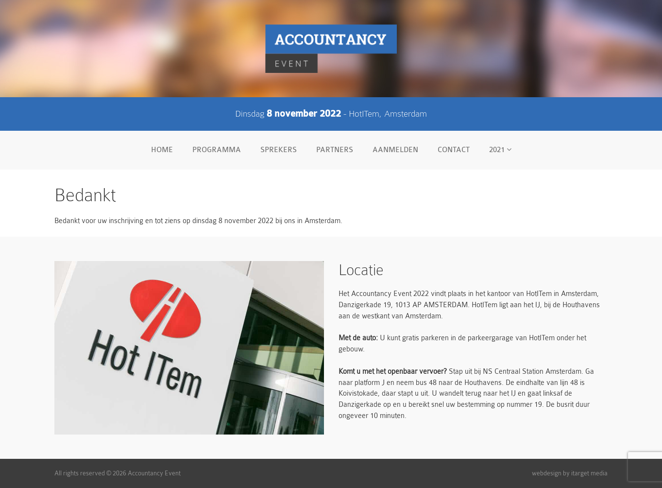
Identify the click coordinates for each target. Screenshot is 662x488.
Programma (216, 150)
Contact (454, 150)
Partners (334, 150)
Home (162, 150)
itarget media (589, 473)
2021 (500, 149)
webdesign (546, 473)
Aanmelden (395, 150)
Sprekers (278, 150)
